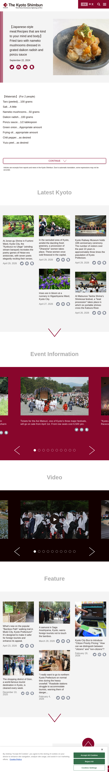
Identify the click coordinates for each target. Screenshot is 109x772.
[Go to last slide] (17, 450)
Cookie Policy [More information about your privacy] (16, 759)
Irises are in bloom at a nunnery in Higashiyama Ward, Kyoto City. (54, 296)
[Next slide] (92, 450)
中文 (91, 4)
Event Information (54, 354)
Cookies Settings (89, 768)
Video (54, 477)
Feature (54, 578)
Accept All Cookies (89, 755)
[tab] (35, 450)
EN (84, 4)
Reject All (89, 761)
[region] (54, 759)
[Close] (102, 749)
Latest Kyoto (54, 192)
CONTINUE (55, 161)
